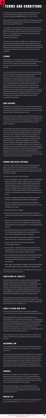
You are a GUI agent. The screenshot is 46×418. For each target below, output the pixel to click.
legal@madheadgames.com (28, 401)
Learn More (34, 415)
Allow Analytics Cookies (22, 416)
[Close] (44, 415)
